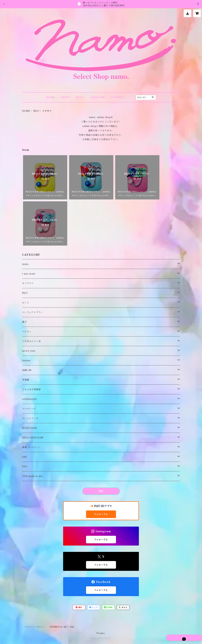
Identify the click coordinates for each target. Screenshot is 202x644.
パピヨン (26, 331)
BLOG (80, 97)
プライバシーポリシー (35, 627)
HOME (50, 97)
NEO (36, 111)
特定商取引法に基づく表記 (62, 627)
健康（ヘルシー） (31, 447)
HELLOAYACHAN (32, 437)
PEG (24, 466)
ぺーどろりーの (30, 418)
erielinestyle (29, 399)
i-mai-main (28, 273)
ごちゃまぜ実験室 (31, 389)
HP (101, 491)
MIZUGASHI (29, 428)
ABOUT (65, 97)
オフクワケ (28, 283)
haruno (26, 360)
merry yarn (28, 350)
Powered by (101, 638)
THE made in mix (32, 476)
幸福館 (25, 379)
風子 (24, 321)
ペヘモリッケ (29, 408)
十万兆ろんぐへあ (31, 341)
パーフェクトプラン (32, 312)
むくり (25, 302)
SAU (24, 456)
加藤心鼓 (26, 370)
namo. (25, 264)
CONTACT (117, 97)
